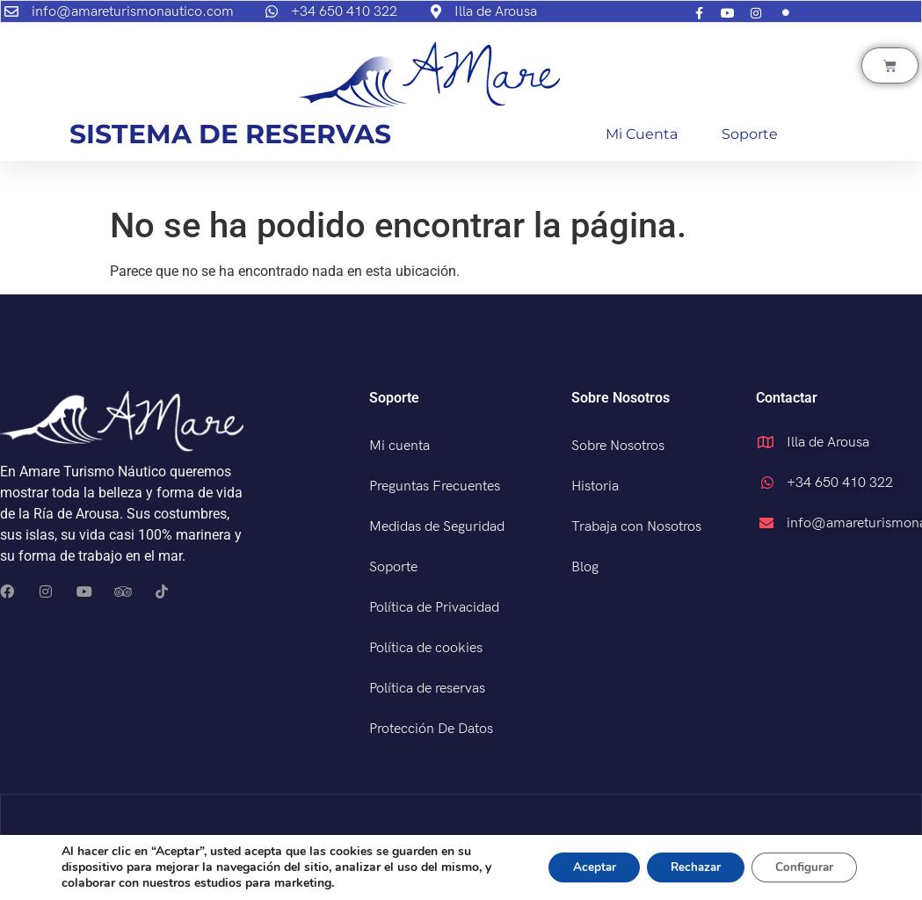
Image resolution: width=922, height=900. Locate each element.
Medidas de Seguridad (437, 527)
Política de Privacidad (434, 607)
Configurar (801, 867)
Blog (585, 567)
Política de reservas (427, 688)
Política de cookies (426, 648)
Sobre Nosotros (617, 446)
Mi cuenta (642, 134)
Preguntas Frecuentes (434, 486)
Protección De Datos (431, 729)
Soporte (750, 134)
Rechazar (684, 867)
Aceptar (577, 867)
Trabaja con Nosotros (636, 527)
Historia (595, 486)
